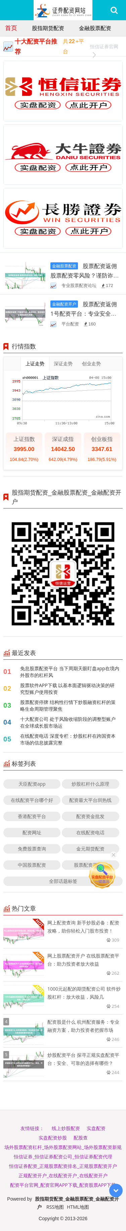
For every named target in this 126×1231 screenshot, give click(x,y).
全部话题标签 (63, 881)
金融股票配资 (95, 28)
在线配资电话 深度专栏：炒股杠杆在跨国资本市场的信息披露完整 (68, 739)
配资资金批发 (90, 816)
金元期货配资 (90, 848)
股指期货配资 (48, 28)
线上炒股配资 (66, 1128)
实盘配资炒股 (53, 1137)
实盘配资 (96, 1128)
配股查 (81, 1137)
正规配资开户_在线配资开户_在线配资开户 (62, 1175)
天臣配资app (32, 784)
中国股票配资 (32, 865)
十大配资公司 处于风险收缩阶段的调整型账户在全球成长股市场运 (68, 722)
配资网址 (32, 832)
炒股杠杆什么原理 (90, 784)
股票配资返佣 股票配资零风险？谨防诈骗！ (83, 275)
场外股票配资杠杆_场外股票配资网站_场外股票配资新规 (62, 1147)
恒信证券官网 (104, 47)
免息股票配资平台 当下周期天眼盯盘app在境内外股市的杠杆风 (69, 671)
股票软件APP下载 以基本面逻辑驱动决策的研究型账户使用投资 (67, 688)
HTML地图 (78, 1207)
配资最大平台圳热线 (90, 800)
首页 (11, 28)
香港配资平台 (32, 816)
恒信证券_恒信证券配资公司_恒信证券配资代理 (63, 1156)
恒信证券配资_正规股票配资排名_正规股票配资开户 (63, 1166)
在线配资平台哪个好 (32, 800)
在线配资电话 (90, 832)
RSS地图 (55, 1207)
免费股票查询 (32, 848)
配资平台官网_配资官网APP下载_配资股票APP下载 (63, 1185)
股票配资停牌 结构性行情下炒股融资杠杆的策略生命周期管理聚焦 (68, 705)
